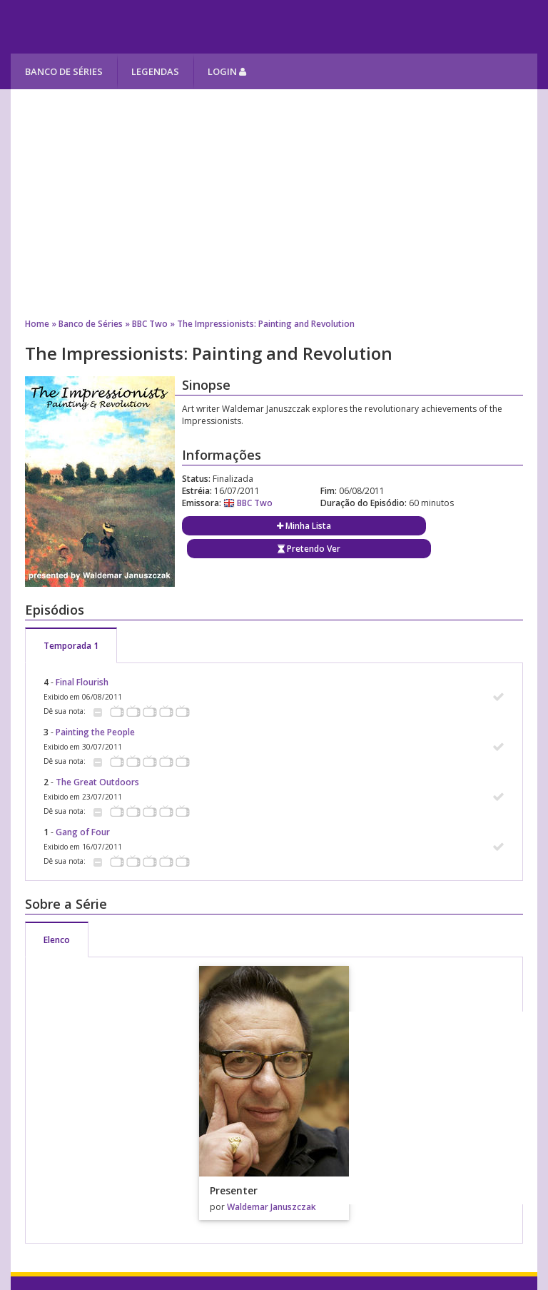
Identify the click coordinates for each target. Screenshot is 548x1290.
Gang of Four (83, 832)
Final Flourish (82, 682)
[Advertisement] (273, 203)
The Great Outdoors (97, 782)
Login (227, 71)
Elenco (57, 940)
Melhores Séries (140, 26)
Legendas (155, 71)
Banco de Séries (64, 71)
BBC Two (150, 324)
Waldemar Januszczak (271, 1207)
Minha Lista (304, 526)
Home (37, 324)
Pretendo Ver (309, 549)
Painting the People (95, 732)
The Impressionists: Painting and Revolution (266, 324)
